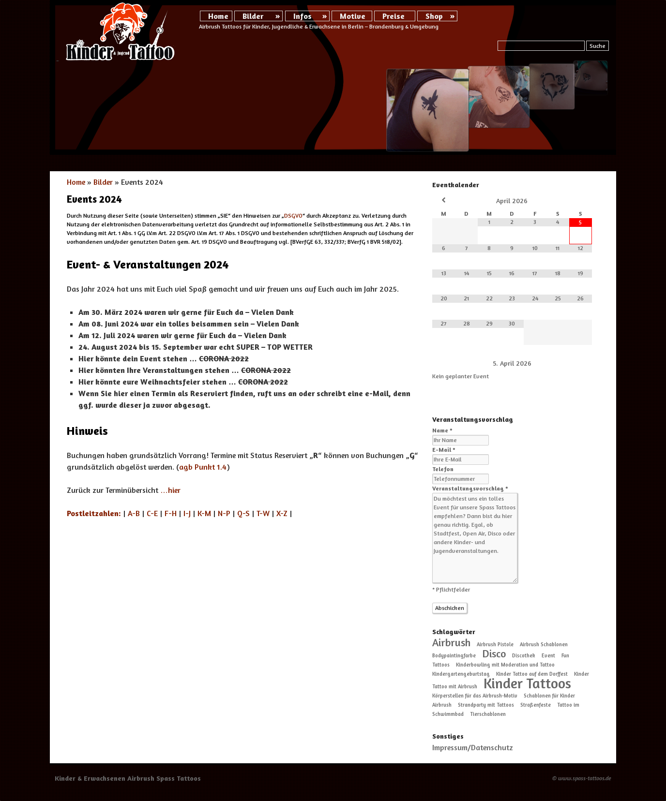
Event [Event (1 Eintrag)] (548, 656)
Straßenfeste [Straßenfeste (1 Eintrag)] (535, 705)
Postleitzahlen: (94, 513)
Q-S (243, 513)
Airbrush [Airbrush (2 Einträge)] (451, 642)
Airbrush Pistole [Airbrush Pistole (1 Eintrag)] (495, 644)
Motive (352, 16)
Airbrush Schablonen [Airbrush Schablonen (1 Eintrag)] (544, 644)
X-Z (282, 513)
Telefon (443, 469)
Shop (434, 16)
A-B (134, 513)
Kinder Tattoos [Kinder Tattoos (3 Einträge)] (527, 683)
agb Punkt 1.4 (203, 467)
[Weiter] (576, 362)
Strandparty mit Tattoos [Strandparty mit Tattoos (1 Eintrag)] (486, 705)
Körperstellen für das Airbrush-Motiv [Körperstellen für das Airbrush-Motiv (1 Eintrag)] (474, 696)
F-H (171, 513)
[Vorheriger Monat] (443, 200)
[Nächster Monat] (580, 200)
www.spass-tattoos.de (584, 778)
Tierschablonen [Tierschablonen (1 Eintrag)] (488, 714)
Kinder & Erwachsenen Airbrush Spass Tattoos (128, 778)
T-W (263, 513)
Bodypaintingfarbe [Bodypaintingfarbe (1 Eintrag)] (454, 656)
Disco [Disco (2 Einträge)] (494, 653)
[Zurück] (448, 362)
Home (218, 16)
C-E (152, 513)
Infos (302, 16)
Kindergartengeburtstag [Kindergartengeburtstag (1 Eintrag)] (461, 674)
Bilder (252, 16)
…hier (170, 490)
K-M (204, 513)
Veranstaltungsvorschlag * (470, 488)
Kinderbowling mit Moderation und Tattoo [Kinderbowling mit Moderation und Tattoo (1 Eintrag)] (505, 665)
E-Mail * (443, 449)
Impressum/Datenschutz (472, 747)
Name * (442, 430)
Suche (597, 45)
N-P (224, 513)
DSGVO (293, 215)
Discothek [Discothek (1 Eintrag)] (523, 656)
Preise (393, 16)
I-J (187, 513)
